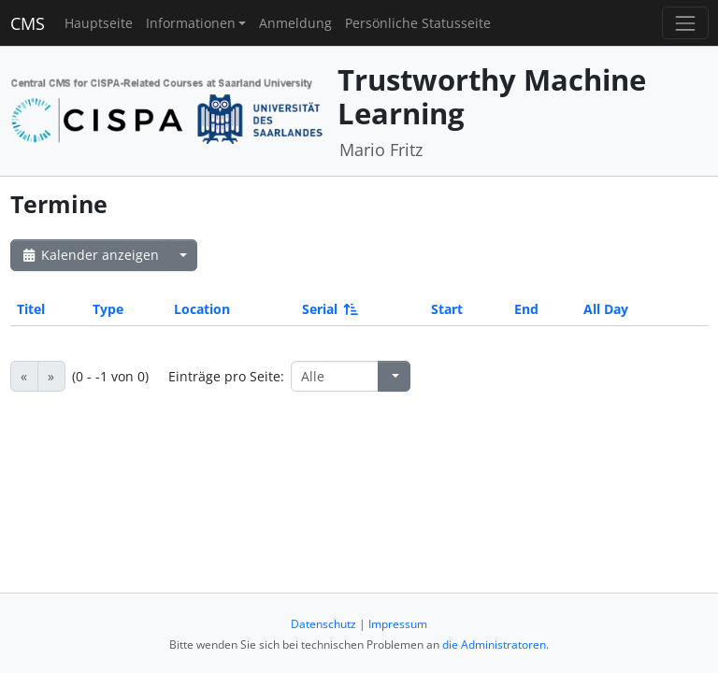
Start (447, 309)
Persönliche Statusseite (418, 23)
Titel (31, 309)
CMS (27, 23)
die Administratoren (494, 644)
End (526, 309)
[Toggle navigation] (685, 23)
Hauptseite (99, 23)
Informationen (191, 23)
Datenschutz (323, 624)
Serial (328, 309)
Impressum (397, 624)
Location (202, 309)
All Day (605, 309)
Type (108, 309)
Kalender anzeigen (90, 255)
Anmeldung (295, 23)
